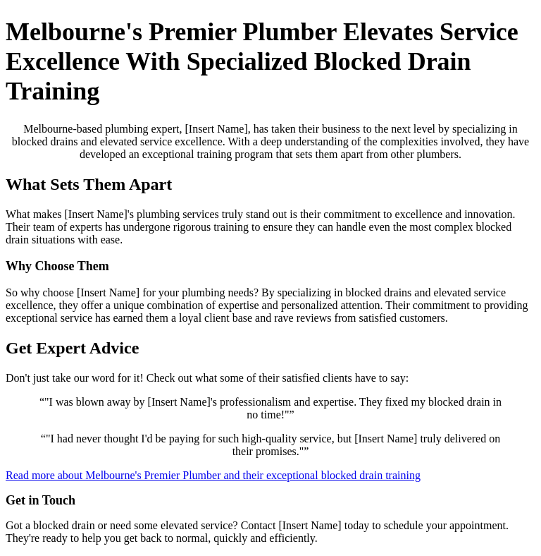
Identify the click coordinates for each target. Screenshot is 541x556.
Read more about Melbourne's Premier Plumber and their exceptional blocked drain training (213, 475)
